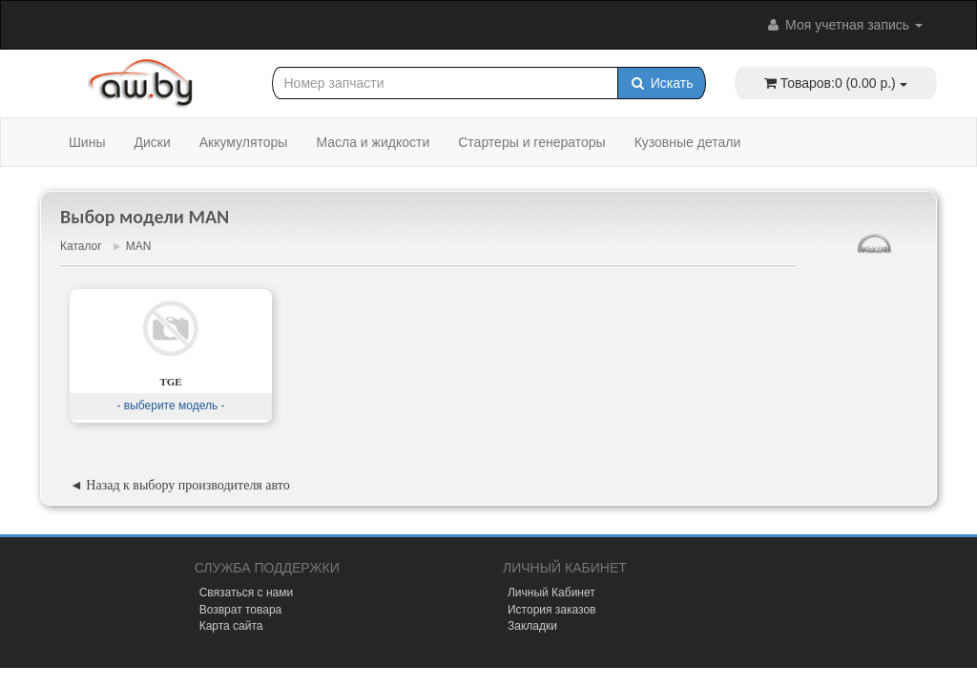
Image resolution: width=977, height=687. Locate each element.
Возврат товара (240, 609)
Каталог (81, 246)
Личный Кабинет (551, 592)
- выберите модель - (170, 405)
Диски (152, 142)
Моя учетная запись (843, 24)
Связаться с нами (246, 592)
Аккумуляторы (243, 142)
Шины (87, 142)
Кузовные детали (687, 142)
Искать (662, 83)
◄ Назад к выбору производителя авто (180, 485)
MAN (139, 246)
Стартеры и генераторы (531, 142)
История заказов (552, 609)
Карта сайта (231, 626)
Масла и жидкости (372, 142)
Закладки (532, 626)
